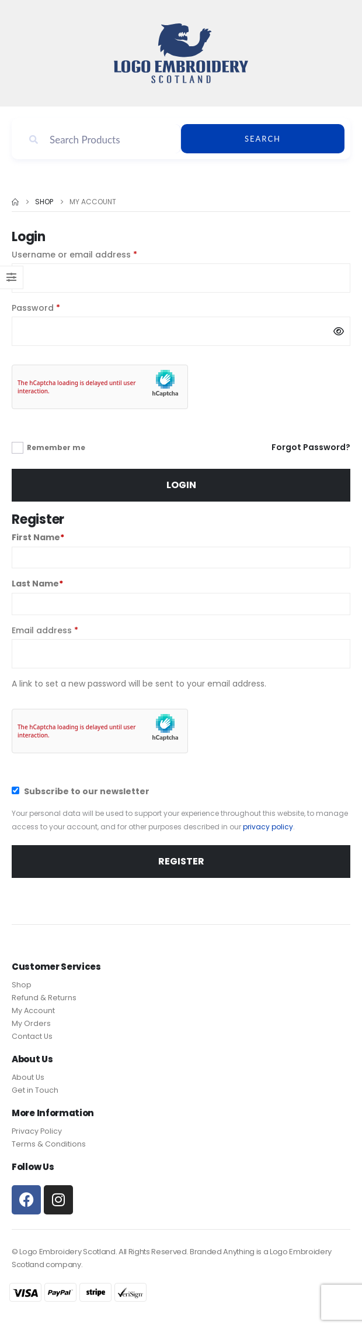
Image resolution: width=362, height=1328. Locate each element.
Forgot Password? (311, 447)
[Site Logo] (181, 53)
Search (263, 138)
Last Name (37, 583)
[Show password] (338, 331)
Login (181, 485)
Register (181, 861)
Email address (64, 630)
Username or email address (93, 254)
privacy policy (268, 827)
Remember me (56, 447)
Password (55, 307)
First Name (38, 537)
